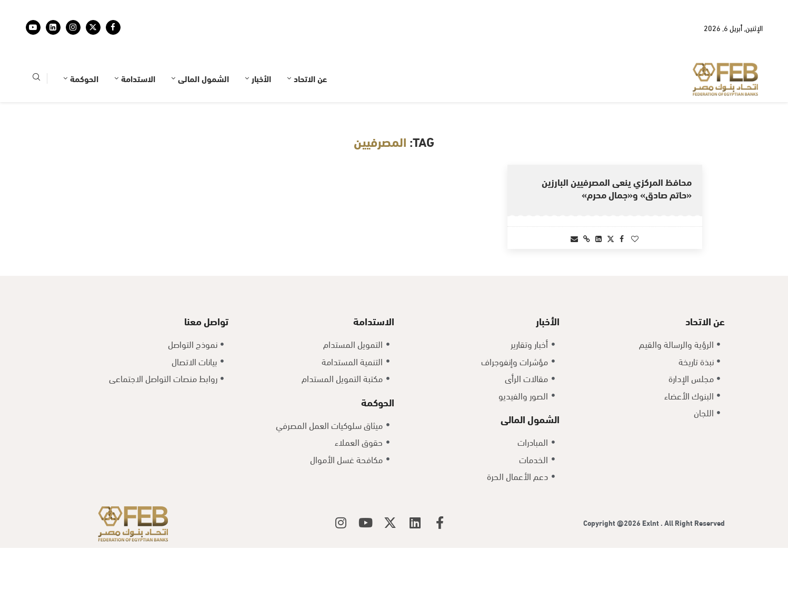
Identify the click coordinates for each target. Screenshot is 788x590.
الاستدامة (138, 78)
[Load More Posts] (394, 286)
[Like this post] (635, 238)
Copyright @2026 (612, 565)
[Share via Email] (574, 238)
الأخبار (261, 78)
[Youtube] (33, 27)
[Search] (36, 78)
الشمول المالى (203, 78)
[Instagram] (73, 27)
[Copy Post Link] (586, 238)
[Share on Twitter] (610, 238)
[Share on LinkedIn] (598, 238)
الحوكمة (84, 78)
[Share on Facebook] (622, 238)
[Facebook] (113, 27)
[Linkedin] (53, 27)
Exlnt (651, 565)
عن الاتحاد (310, 78)
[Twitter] (93, 27)
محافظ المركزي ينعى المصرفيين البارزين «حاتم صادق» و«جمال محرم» (617, 187)
